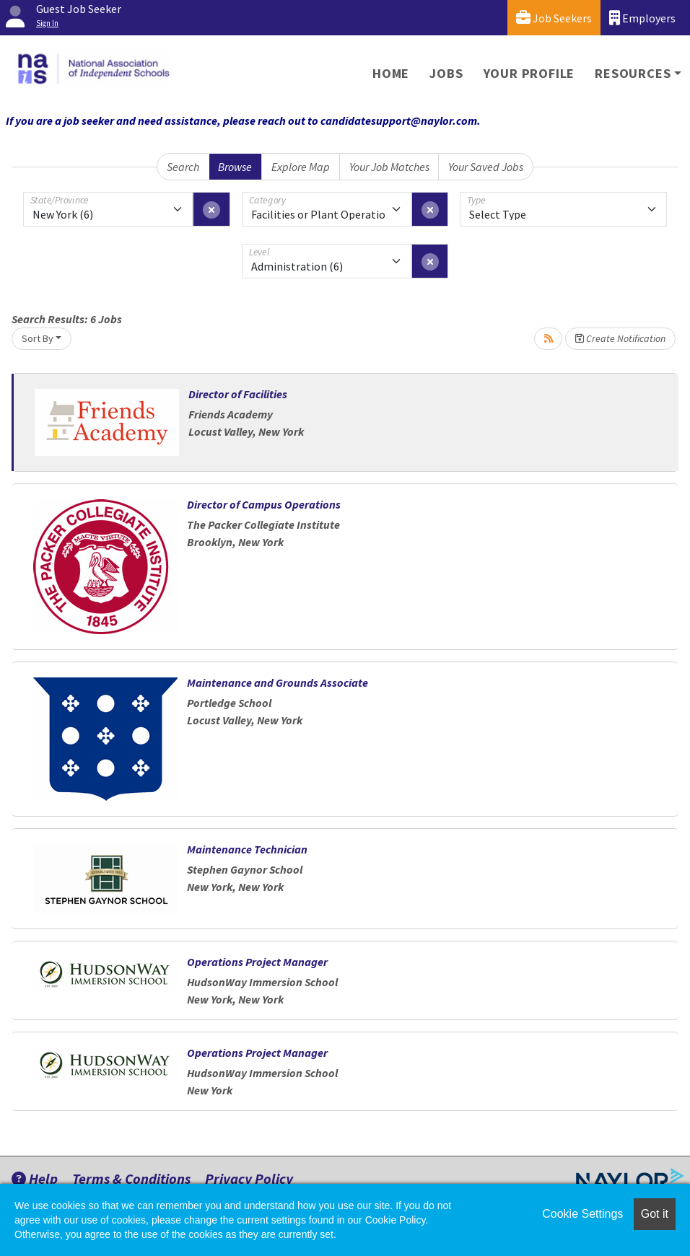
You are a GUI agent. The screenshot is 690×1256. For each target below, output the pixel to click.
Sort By (37, 338)
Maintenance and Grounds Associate (277, 682)
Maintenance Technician (247, 849)
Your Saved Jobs (485, 166)
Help (35, 1178)
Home (390, 73)
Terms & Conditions (131, 1178)
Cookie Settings (582, 1214)
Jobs (446, 73)
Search (183, 166)
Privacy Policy (249, 1178)
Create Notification (620, 338)
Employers (642, 18)
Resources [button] (633, 73)
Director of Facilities (237, 394)
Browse (235, 166)
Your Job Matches (389, 166)
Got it (654, 1214)
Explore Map (300, 166)
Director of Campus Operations (264, 504)
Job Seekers (554, 18)
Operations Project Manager (257, 961)
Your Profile (529, 73)
